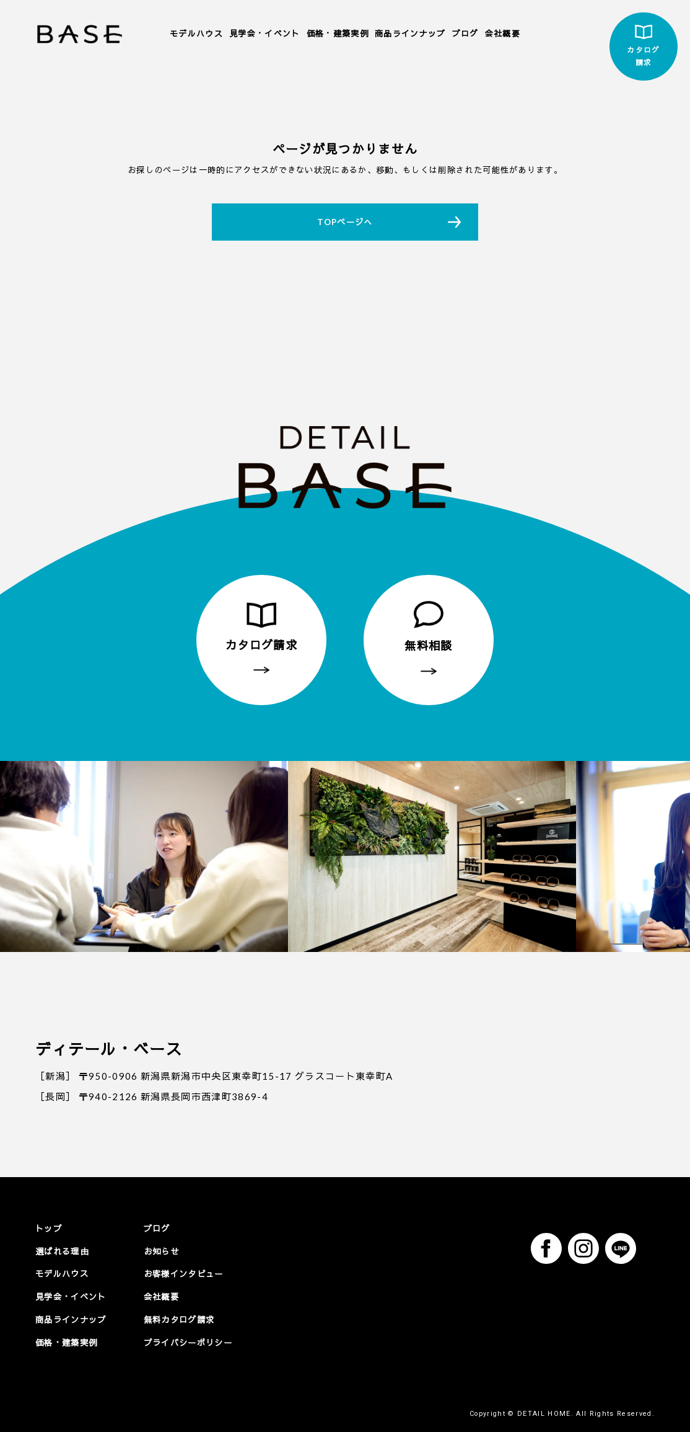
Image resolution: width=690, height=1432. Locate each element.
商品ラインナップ (410, 33)
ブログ (465, 33)
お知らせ (161, 1251)
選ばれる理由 (62, 1251)
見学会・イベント (264, 33)
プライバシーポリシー (188, 1342)
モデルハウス (196, 33)
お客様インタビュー (184, 1274)
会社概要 (502, 33)
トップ (48, 1229)
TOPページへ (344, 222)
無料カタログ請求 (179, 1319)
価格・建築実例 (338, 33)
